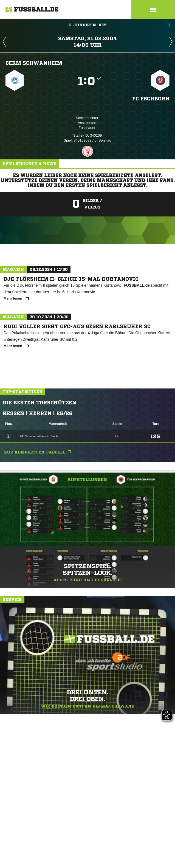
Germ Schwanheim (33, 62)
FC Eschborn (151, 98)
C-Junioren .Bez (120, 25)
